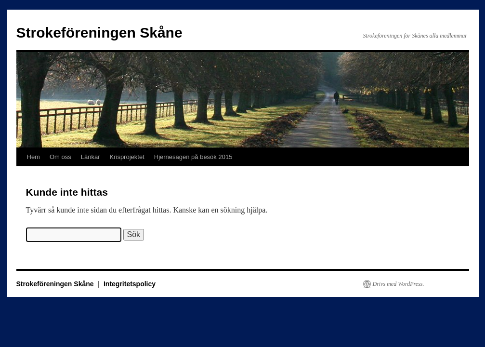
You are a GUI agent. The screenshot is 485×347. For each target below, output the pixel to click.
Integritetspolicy (130, 284)
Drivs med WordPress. (398, 283)
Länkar (90, 156)
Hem (33, 156)
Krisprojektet (127, 156)
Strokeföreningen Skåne (99, 32)
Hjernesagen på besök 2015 (193, 156)
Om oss (60, 156)
